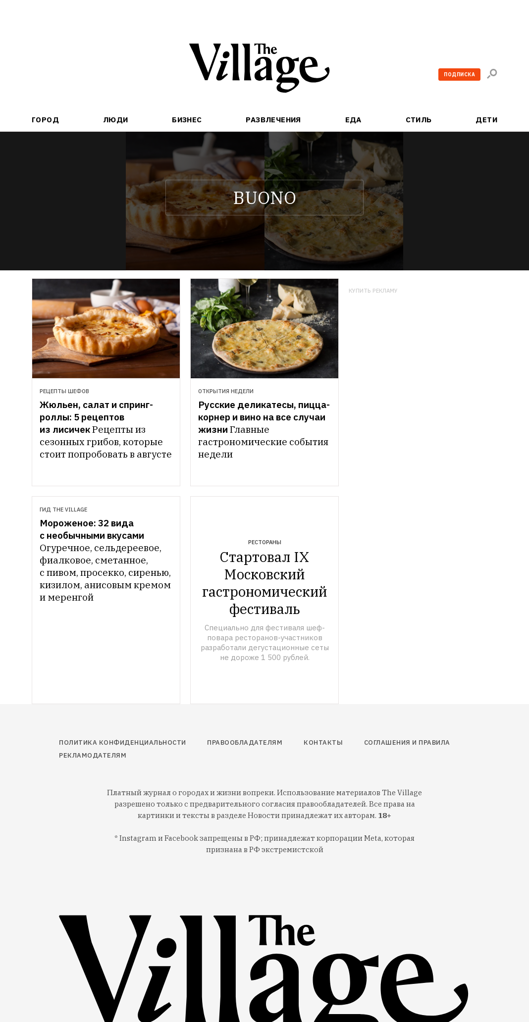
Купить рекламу (373, 291)
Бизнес (187, 119)
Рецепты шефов (64, 391)
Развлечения (273, 119)
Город (45, 119)
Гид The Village (63, 509)
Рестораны (264, 542)
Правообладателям (244, 742)
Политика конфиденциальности (122, 742)
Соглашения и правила (407, 742)
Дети (486, 119)
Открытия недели (226, 391)
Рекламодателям (92, 755)
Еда (353, 119)
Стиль (419, 119)
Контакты (323, 742)
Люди (115, 119)
